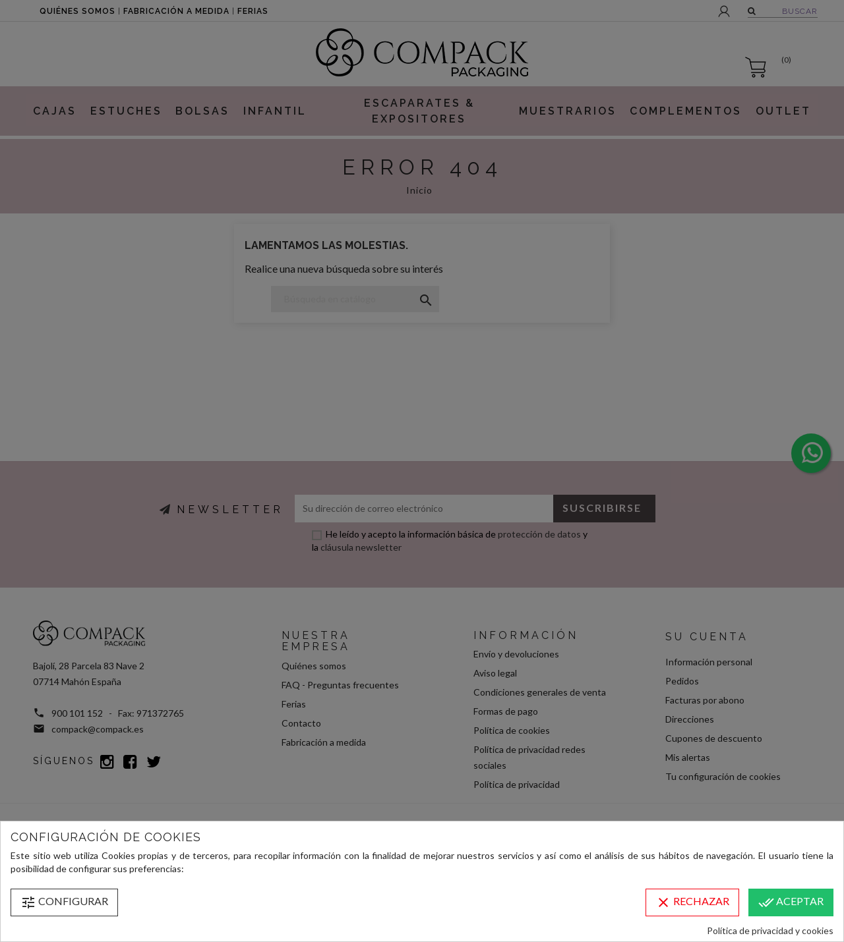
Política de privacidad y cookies (770, 930)
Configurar (64, 902)
